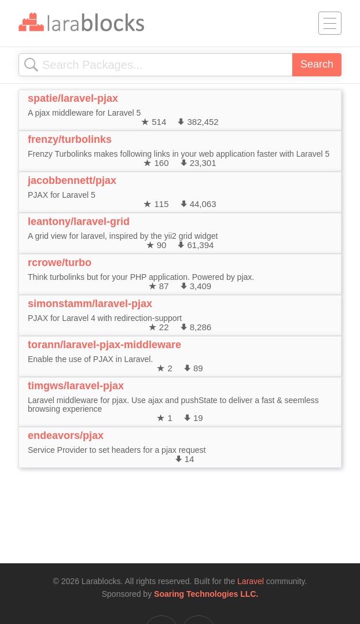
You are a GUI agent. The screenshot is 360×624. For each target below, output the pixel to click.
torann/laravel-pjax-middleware (104, 344)
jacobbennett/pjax (72, 180)
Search (316, 64)
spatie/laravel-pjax (73, 98)
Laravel (250, 581)
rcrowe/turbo (59, 262)
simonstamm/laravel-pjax (90, 303)
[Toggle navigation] (329, 23)
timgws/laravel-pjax (76, 386)
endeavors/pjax (66, 435)
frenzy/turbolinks (70, 139)
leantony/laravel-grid (79, 221)
